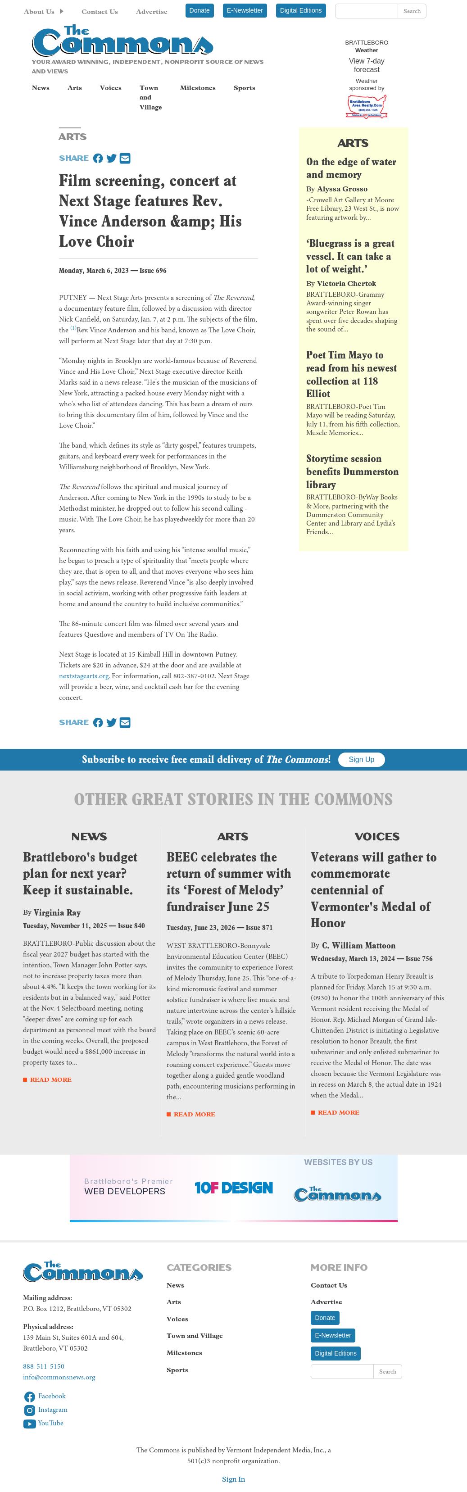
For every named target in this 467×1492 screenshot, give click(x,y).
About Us (39, 12)
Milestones (198, 88)
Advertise (152, 12)
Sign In (233, 1479)
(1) (73, 328)
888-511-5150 (43, 1366)
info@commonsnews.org (59, 1377)
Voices (111, 88)
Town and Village (151, 97)
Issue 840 (131, 925)
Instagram (45, 1410)
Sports (244, 88)
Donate (200, 10)
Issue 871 (259, 927)
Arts (75, 88)
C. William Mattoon (359, 945)
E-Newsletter (245, 10)
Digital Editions (301, 10)
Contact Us (100, 12)
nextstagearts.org (84, 676)
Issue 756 (419, 958)
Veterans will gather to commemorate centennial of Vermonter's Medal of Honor (374, 890)
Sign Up (362, 759)
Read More (51, 1079)
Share (74, 157)
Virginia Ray (57, 912)
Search (412, 11)
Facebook (44, 1396)
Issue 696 (153, 270)
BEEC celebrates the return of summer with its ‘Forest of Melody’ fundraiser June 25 (229, 882)
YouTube (43, 1423)
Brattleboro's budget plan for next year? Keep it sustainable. (80, 873)
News (41, 88)
